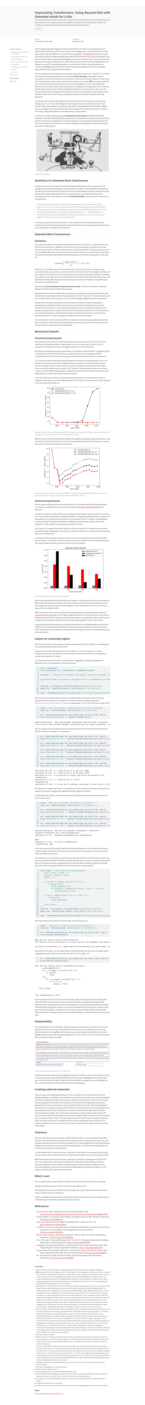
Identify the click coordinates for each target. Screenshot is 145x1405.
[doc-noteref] (99, 74)
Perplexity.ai (88, 54)
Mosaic (44, 1330)
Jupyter (13, 81)
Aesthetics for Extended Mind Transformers (19, 53)
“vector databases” (101, 1281)
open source (59, 116)
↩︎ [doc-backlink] (102, 1270)
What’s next (14, 72)
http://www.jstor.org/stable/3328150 (53, 1224)
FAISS (49, 1367)
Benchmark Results (17, 59)
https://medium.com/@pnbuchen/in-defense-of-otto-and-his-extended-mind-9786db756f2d (74, 1214)
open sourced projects (43, 1281)
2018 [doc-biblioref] (47, 174)
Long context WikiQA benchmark (88, 507)
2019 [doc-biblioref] (77, 1318)
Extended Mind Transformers (19, 56)
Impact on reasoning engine (19, 62)
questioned (80, 1083)
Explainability (15, 64)
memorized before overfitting (46, 615)
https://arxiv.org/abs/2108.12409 (78, 1242)
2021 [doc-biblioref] (100, 1323)
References (14, 74)
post (92, 347)
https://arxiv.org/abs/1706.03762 (95, 1253)
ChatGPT (79, 54)
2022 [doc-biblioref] (87, 244)
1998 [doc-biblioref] (80, 189)
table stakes (66, 1270)
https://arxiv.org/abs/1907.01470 (90, 1248)
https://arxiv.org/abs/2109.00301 (61, 1237)
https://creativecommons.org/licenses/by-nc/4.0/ (49, 1393)
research (38, 29)
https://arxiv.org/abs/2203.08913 (62, 1258)
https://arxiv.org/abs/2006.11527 (51, 1219)
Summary (14, 69)
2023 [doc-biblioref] (106, 1291)
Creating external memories (19, 67)
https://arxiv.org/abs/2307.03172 (51, 1232)
